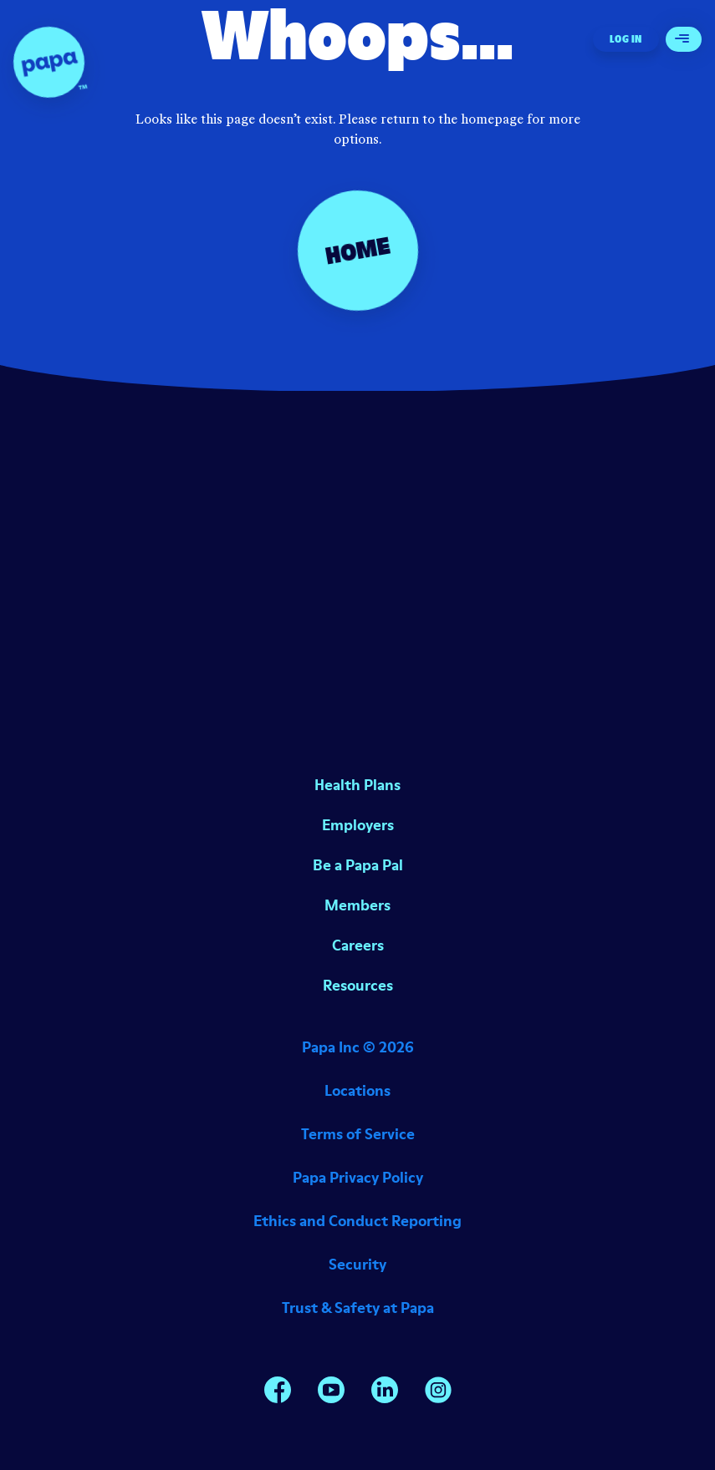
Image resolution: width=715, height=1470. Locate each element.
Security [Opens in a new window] (357, 1264)
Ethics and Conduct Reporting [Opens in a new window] (357, 1220)
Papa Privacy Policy (358, 1177)
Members (357, 905)
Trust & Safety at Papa (358, 1307)
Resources (358, 985)
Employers (358, 824)
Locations (357, 1090)
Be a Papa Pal (358, 864)
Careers (358, 945)
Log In (626, 39)
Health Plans (357, 784)
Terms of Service (358, 1133)
